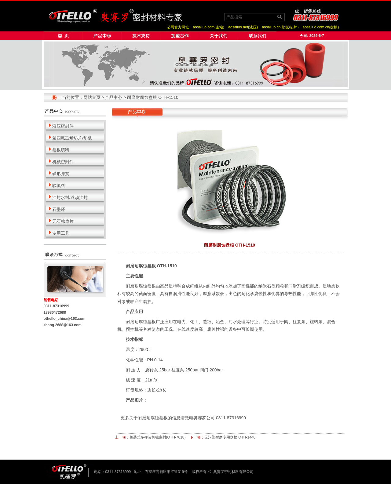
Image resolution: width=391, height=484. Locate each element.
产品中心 (113, 97)
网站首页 (91, 97)
